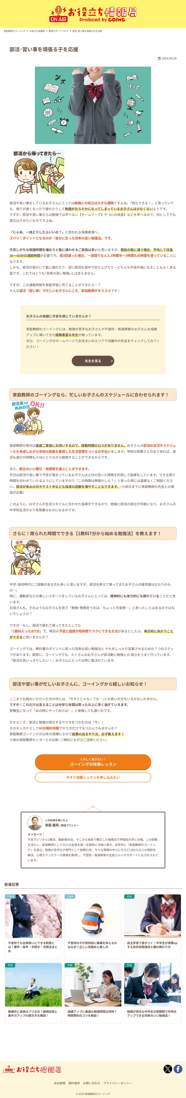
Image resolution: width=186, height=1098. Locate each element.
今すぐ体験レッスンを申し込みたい (93, 776)
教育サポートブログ (58, 26)
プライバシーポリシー (117, 1082)
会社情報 (59, 1082)
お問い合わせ (91, 1082)
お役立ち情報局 (37, 26)
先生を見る (93, 357)
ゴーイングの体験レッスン (93, 758)
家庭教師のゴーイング (14, 26)
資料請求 (74, 1082)
